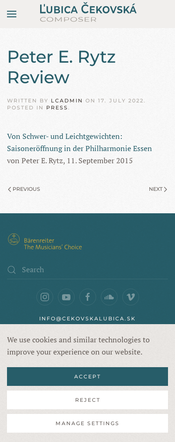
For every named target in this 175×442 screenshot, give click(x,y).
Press (57, 107)
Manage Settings (87, 423)
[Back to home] (87, 14)
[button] (11, 14)
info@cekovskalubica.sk (87, 318)
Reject (87, 400)
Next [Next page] (158, 189)
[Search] (87, 270)
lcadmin (67, 100)
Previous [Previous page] (24, 189)
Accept (87, 376)
